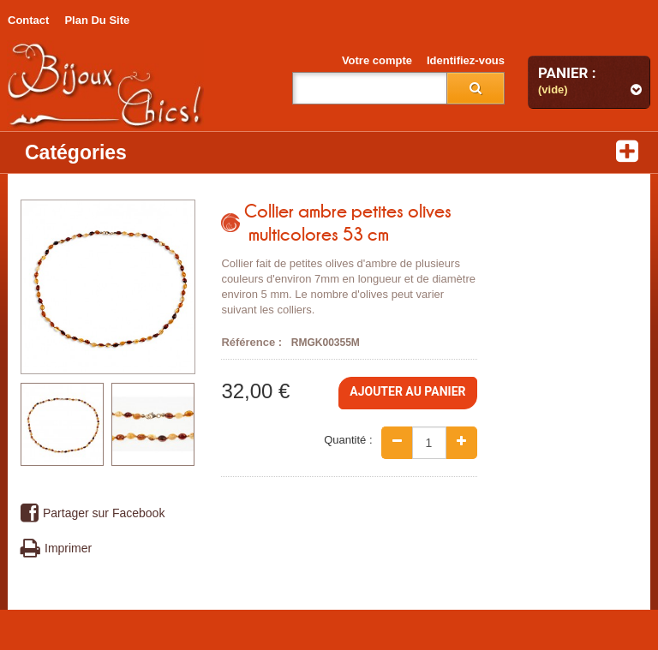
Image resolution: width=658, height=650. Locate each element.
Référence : (251, 342)
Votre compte (377, 60)
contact (28, 20)
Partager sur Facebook (92, 513)
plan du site (96, 20)
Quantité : (348, 439)
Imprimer (56, 548)
